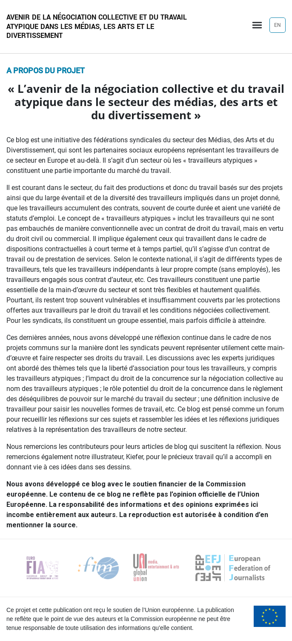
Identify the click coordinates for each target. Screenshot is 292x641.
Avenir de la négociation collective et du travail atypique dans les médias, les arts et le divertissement (96, 26)
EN (277, 25)
